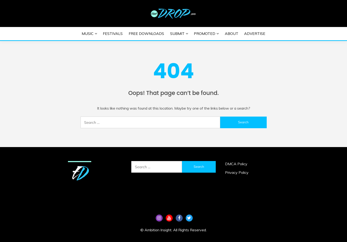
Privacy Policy (237, 172)
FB (179, 218)
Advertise (254, 33)
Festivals (113, 33)
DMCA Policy (236, 163)
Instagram (159, 218)
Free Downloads (146, 33)
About (231, 33)
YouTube (169, 218)
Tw (189, 218)
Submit (177, 33)
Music (88, 33)
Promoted (204, 33)
